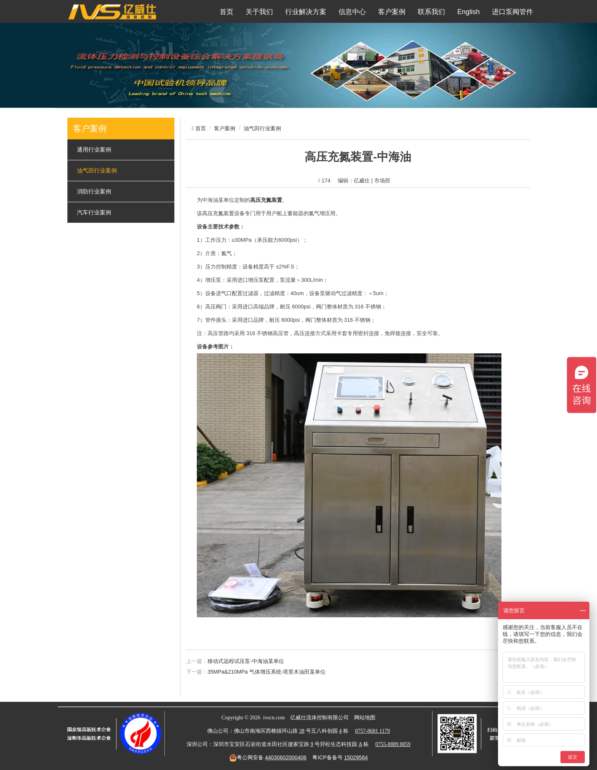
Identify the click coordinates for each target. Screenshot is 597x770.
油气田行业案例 (97, 171)
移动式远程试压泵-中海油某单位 (246, 661)
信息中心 (352, 12)
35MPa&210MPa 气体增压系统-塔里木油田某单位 (267, 672)
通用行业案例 (94, 150)
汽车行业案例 (94, 212)
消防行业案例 (94, 192)
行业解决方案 (305, 12)
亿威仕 (362, 180)
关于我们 (259, 12)
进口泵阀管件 (512, 12)
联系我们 (431, 12)
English (468, 12)
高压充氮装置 (218, 213)
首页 (226, 12)
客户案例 (391, 12)
